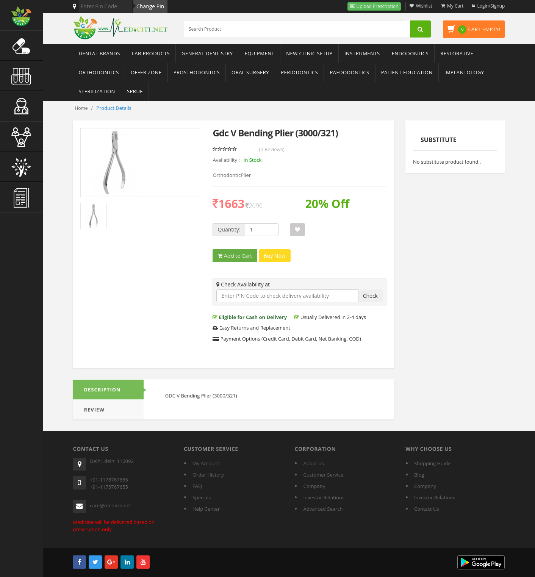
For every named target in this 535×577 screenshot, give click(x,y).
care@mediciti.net (110, 505)
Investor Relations (323, 497)
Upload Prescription (376, 6)
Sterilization (96, 91)
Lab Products (151, 53)
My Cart (455, 6)
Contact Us (426, 508)
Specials (201, 497)
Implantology (464, 72)
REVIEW (94, 413)
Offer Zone (146, 72)
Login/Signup (491, 6)
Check (370, 295)
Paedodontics (349, 72)
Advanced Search (323, 508)
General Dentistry (207, 53)
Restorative (456, 53)
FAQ (197, 486)
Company (314, 486)
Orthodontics (98, 72)
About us (313, 463)
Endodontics (410, 53)
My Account (205, 463)
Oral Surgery (250, 72)
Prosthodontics (197, 72)
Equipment (260, 53)
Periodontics (299, 72)
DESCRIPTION (102, 393)
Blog (419, 474)
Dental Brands (99, 53)
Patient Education (407, 72)
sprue (135, 91)
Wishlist (424, 6)
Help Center (206, 508)
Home (81, 108)
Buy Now (275, 256)
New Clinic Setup (309, 53)
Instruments (362, 53)
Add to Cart (235, 256)
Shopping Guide (432, 463)
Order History (208, 474)
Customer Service (323, 474)
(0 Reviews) (272, 149)
